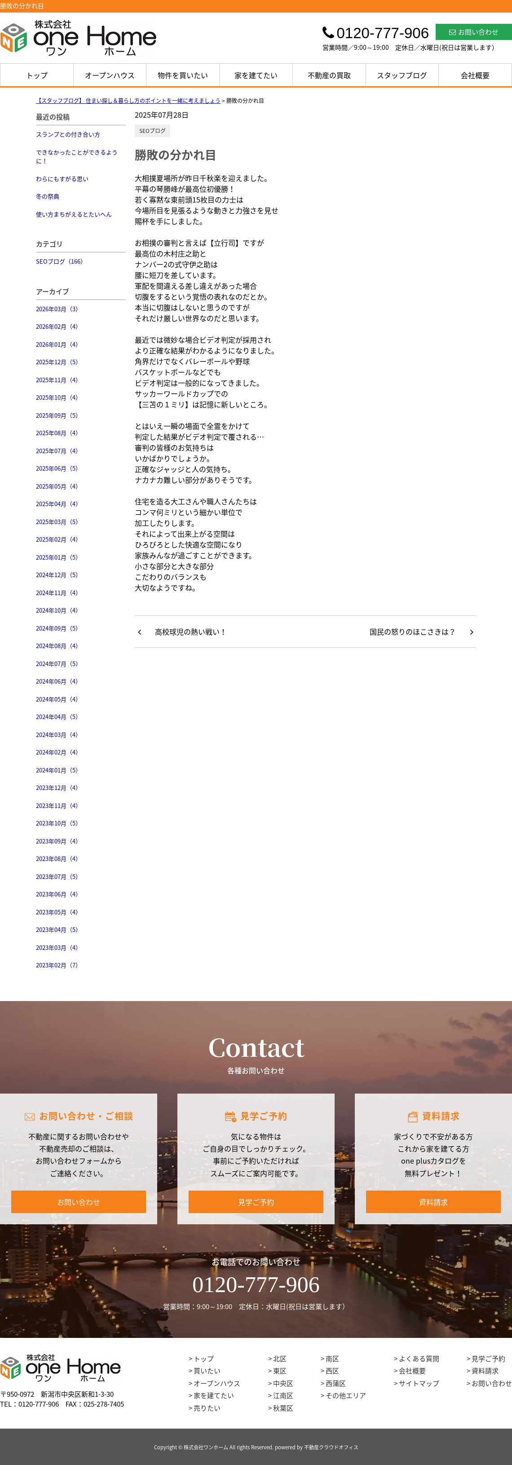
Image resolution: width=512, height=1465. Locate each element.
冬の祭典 (47, 196)
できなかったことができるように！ (77, 156)
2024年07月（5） (58, 663)
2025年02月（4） (58, 539)
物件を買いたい (183, 75)
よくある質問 (419, 1359)
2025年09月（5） (58, 415)
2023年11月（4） (58, 805)
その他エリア (346, 1395)
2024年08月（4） (58, 645)
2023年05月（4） (58, 912)
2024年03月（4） (58, 734)
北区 (280, 1359)
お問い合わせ (474, 32)
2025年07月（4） (58, 450)
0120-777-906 (255, 1284)
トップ (37, 75)
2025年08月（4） (58, 432)
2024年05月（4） (58, 699)
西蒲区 (336, 1383)
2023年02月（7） (58, 965)
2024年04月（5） (58, 716)
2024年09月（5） (58, 628)
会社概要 (475, 75)
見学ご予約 (256, 1201)
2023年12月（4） (58, 787)
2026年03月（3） (58, 308)
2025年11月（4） (58, 379)
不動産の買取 (329, 75)
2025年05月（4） (58, 486)
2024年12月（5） (58, 574)
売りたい (207, 1408)
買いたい (207, 1371)
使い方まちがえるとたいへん (74, 214)
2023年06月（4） (58, 894)
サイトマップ (419, 1383)
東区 (280, 1371)
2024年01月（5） (58, 770)
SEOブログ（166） (61, 261)
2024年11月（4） (58, 592)
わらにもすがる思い (62, 178)
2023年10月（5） (58, 823)
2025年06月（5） (58, 468)
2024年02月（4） (58, 752)
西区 (332, 1371)
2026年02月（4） (58, 326)
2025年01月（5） (58, 557)
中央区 (283, 1383)
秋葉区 (283, 1408)
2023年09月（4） (58, 841)
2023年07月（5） (58, 876)
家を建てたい (256, 75)
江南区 (283, 1395)
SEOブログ (152, 131)
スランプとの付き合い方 (68, 134)
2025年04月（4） (58, 503)
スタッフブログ (402, 75)
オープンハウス (110, 75)
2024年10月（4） (58, 610)
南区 (332, 1359)
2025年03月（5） (58, 521)
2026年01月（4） (58, 344)
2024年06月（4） (58, 681)
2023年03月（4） (58, 947)
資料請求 (433, 1201)
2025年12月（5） (58, 361)
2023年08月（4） (58, 858)
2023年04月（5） (58, 929)
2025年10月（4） (58, 397)
